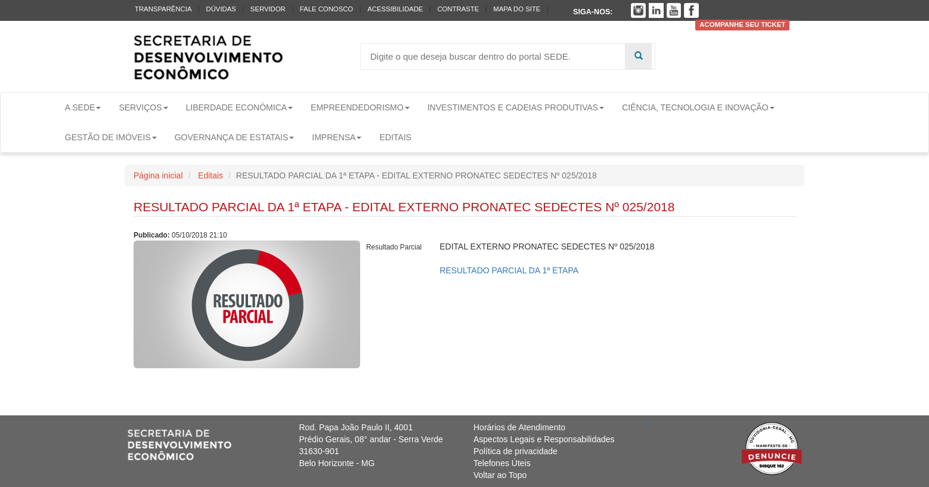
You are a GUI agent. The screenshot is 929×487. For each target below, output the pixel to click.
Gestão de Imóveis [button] (111, 137)
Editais (395, 137)
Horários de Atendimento (519, 427)
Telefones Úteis (502, 463)
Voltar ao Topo (500, 475)
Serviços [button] (143, 107)
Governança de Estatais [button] (235, 137)
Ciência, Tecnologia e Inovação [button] (698, 107)
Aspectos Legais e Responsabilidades (544, 439)
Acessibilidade (395, 9)
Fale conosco (326, 9)
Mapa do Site (516, 9)
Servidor (268, 9)
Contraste (458, 9)
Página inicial (158, 175)
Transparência (163, 9)
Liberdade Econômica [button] (239, 107)
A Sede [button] (83, 107)
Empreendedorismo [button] (360, 107)
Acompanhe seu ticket (742, 25)
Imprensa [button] (336, 137)
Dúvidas (221, 9)
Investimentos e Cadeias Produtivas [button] (516, 107)
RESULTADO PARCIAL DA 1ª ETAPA (508, 270)
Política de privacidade (515, 451)
